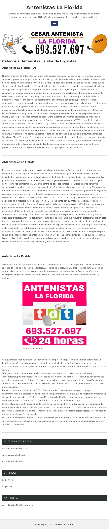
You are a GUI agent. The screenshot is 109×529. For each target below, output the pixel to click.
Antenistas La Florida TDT (19, 67)
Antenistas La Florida (54, 7)
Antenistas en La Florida (18, 162)
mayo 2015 (7, 486)
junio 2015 (7, 480)
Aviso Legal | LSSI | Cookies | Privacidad (54, 524)
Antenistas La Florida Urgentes (17, 505)
